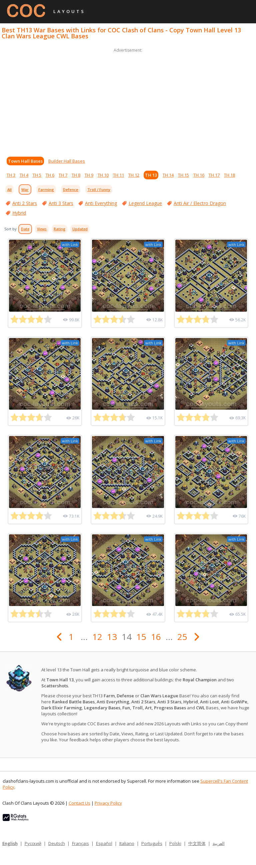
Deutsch (56, 843)
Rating (59, 229)
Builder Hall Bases (66, 161)
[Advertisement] (128, 100)
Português (151, 843)
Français (80, 843)
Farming (46, 189)
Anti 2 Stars (24, 203)
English (10, 843)
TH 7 (63, 175)
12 (97, 637)
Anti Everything (101, 203)
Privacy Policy (108, 803)
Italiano (126, 843)
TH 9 (89, 175)
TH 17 (214, 175)
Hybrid (19, 213)
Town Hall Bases (25, 161)
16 (156, 637)
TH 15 (183, 175)
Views (42, 229)
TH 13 (151, 175)
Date (25, 229)
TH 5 (37, 175)
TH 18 (229, 175)
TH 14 (168, 175)
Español (104, 843)
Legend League (145, 203)
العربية (219, 843)
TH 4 (24, 175)
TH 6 (50, 175)
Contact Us (79, 803)
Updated (80, 229)
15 (141, 637)
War (25, 189)
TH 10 (103, 175)
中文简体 (197, 843)
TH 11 (118, 175)
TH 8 (76, 175)
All (9, 189)
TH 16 (198, 175)
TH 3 (11, 175)
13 (112, 637)
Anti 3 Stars (61, 203)
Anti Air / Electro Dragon (200, 203)
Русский (33, 843)
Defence (70, 189)
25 (182, 637)
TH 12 (133, 175)
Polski (175, 843)
